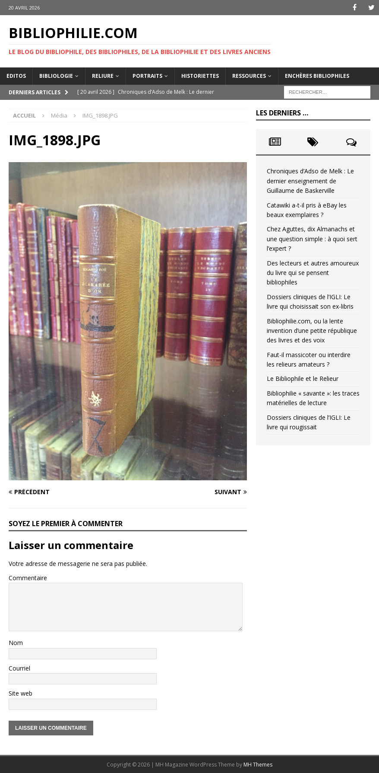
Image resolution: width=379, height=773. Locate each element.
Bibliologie (56, 76)
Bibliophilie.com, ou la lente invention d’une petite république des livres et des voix (312, 330)
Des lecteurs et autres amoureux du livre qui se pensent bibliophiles (313, 273)
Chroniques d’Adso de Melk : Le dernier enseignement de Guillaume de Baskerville (310, 181)
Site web (20, 693)
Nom (16, 643)
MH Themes (257, 764)
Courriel (19, 668)
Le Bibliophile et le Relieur (302, 378)
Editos (16, 76)
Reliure (103, 76)
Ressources (249, 76)
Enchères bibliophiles (317, 76)
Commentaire (28, 578)
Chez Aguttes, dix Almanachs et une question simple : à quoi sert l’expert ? (312, 238)
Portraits (147, 76)
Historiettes (200, 76)
